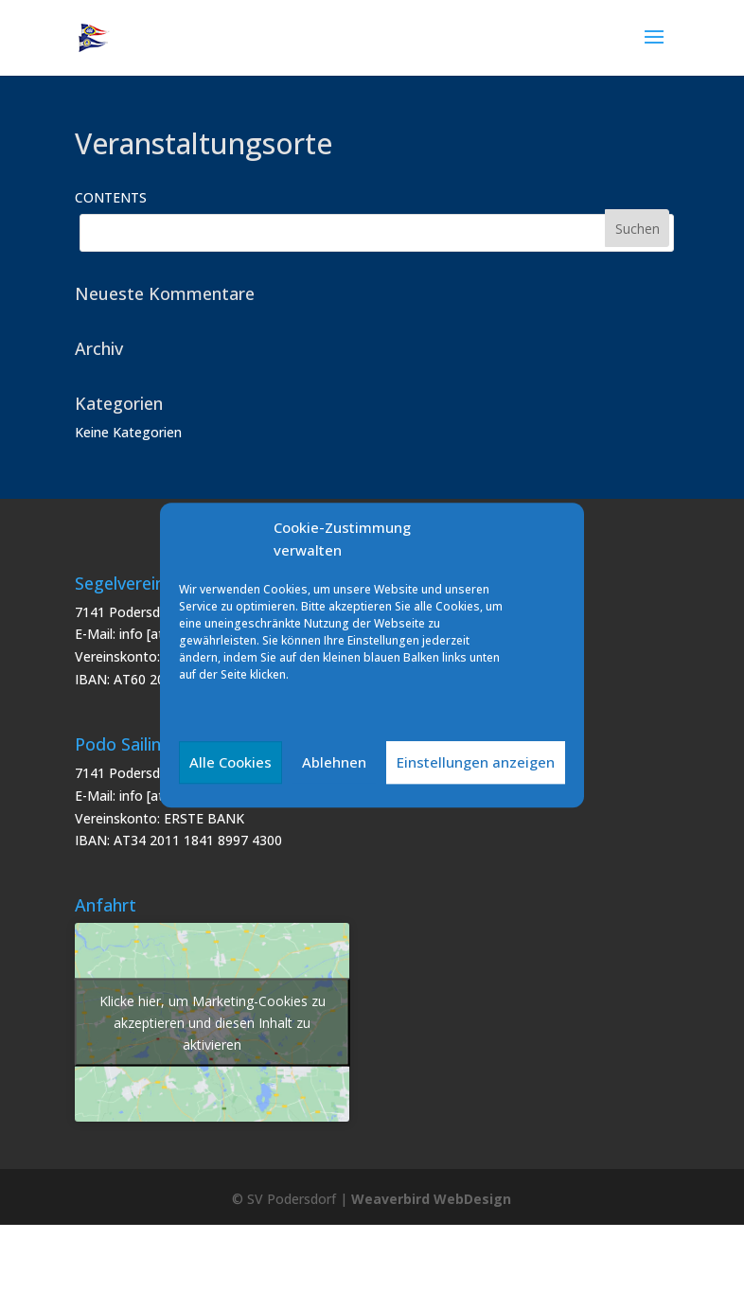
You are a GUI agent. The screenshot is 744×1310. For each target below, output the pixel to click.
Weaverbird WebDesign (431, 1199)
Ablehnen (334, 761)
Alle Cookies (230, 761)
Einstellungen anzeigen (476, 761)
